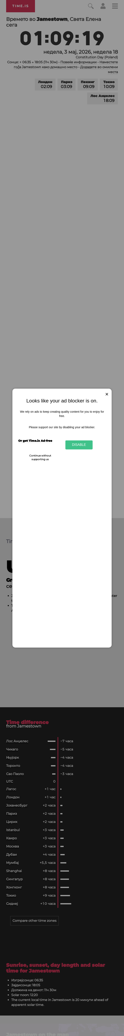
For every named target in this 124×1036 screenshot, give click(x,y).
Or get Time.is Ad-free (35, 441)
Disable (79, 445)
